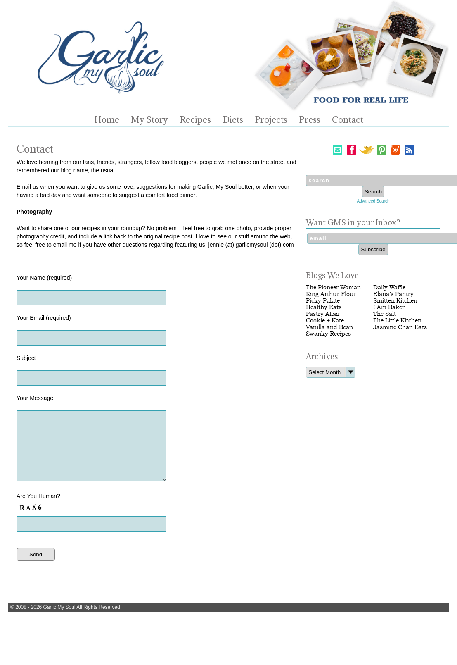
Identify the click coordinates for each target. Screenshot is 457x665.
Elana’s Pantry (393, 294)
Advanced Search (373, 201)
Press (309, 120)
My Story (149, 120)
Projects (271, 120)
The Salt (384, 313)
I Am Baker (389, 307)
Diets (233, 120)
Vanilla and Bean (329, 327)
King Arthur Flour (331, 294)
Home (106, 120)
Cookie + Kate (325, 320)
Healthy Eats (323, 307)
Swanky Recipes (328, 333)
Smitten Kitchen (395, 300)
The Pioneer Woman (333, 287)
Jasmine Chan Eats (400, 327)
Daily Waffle (389, 287)
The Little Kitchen (397, 320)
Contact (347, 120)
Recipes (195, 120)
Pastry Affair (323, 313)
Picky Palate (323, 300)
